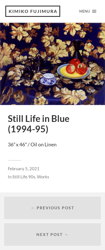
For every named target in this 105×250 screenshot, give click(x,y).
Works (43, 176)
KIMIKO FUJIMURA (33, 11)
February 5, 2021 (23, 168)
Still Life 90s (23, 176)
